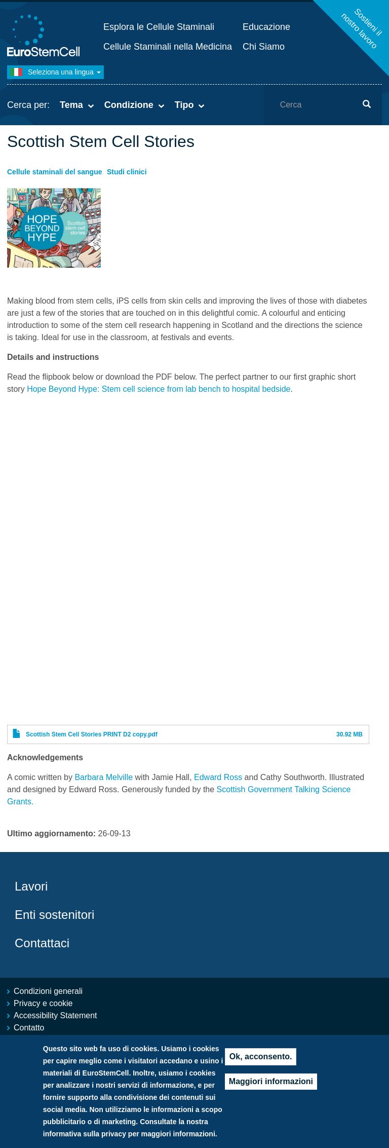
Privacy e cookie (43, 1003)
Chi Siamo (264, 47)
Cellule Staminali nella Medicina (167, 47)
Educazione (266, 27)
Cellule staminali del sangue (54, 172)
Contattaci (42, 943)
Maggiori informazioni (271, 1091)
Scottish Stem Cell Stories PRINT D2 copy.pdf (92, 734)
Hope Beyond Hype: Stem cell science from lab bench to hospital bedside (158, 389)
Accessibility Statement (55, 1015)
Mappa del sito (40, 1039)
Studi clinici (127, 172)
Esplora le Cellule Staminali (158, 27)
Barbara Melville (103, 777)
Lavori (31, 886)
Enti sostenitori (54, 914)
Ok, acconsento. (260, 1066)
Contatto (29, 1027)
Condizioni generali (48, 991)
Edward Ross (218, 777)
